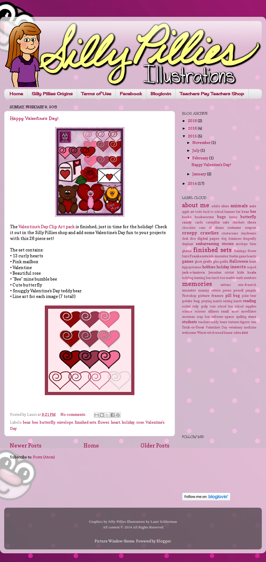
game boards (247, 256)
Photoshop (189, 296)
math (239, 278)
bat (238, 212)
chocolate (188, 228)
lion (208, 278)
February (200, 158)
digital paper (208, 238)
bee (35, 422)
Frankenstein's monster (209, 256)
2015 (193, 136)
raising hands (232, 301)
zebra (237, 333)
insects (238, 266)
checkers (238, 222)
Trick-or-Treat (193, 327)
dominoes (234, 239)
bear (27, 422)
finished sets (85, 422)
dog (224, 239)
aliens (225, 206)
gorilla (224, 261)
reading (249, 301)
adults (215, 206)
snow (235, 311)
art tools (196, 212)
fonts (185, 256)
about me (195, 205)
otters (216, 290)
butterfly (47, 422)
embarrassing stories (215, 243)
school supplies (245, 306)
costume (234, 227)
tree (253, 322)
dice (193, 239)
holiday (128, 422)
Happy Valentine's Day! (34, 118)
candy (187, 222)
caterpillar (213, 222)
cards (199, 222)
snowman (188, 317)
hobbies (208, 267)
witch (210, 333)
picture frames (211, 295)
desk (185, 239)
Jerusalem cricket (221, 272)
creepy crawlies (200, 232)
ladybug (187, 278)
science (187, 311)
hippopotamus (191, 267)
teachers (204, 322)
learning (199, 278)
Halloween (238, 261)
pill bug (232, 295)
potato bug (191, 301)
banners (229, 212)
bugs (221, 216)
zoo (245, 332)
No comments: (73, 414)
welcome (189, 332)
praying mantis (211, 301)
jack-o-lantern (193, 272)
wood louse (224, 332)
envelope (65, 422)
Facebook (131, 93)
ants (252, 206)
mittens (226, 285)
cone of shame (211, 228)
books (187, 217)
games (187, 261)
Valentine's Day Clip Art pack (46, 226)
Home (16, 93)
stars (252, 316)
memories (197, 283)
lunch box (218, 278)
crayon (250, 227)
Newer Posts (25, 445)
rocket (186, 306)
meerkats (250, 278)
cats (226, 222)
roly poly (200, 306)
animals (239, 205)
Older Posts (155, 445)
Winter (201, 333)
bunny (233, 217)
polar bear (249, 296)
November (201, 142)
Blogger (164, 541)
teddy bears (219, 322)
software (217, 317)
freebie (233, 256)
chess (251, 222)
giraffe (207, 261)
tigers (245, 322)
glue (216, 261)
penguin (251, 290)
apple (185, 212)
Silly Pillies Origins (52, 93)
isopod (251, 267)
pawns (227, 290)
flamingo (240, 251)
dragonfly (249, 239)
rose (140, 422)
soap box (203, 317)
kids (240, 272)
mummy (203, 290)
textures (233, 322)
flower (103, 422)
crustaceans (229, 233)
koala (252, 272)
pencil (238, 290)
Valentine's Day (216, 327)
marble (230, 278)
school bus (225, 306)
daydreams (248, 233)
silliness (213, 311)
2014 (193, 183)
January (199, 174)
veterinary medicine (242, 327)
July (196, 150)
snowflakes (248, 311)
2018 (193, 120)
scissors (200, 311)
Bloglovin (161, 93)
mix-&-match (247, 285)
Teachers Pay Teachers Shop (212, 93)
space (229, 316)
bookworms (204, 217)
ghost (198, 261)
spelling (241, 317)
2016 (193, 128)
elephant (187, 244)
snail (225, 311)
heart (115, 422)
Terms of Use (96, 93)
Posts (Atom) (44, 457)
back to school (213, 212)
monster (189, 290)
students (189, 322)
